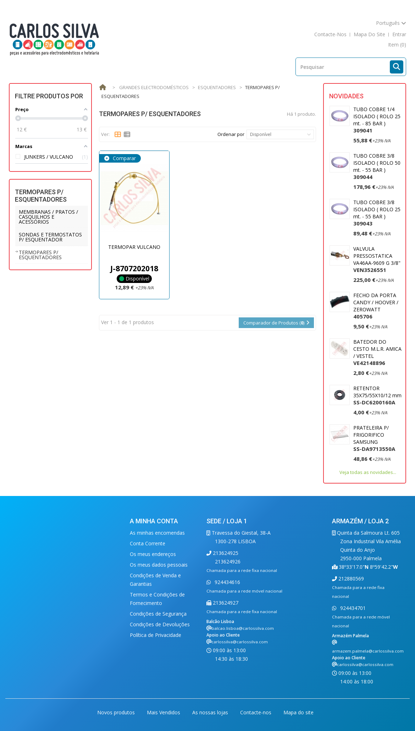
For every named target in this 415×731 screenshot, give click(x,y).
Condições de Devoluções (160, 624)
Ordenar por (230, 134)
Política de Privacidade (155, 635)
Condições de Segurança (158, 613)
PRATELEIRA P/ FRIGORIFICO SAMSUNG (374, 438)
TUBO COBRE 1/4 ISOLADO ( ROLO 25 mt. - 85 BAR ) (376, 120)
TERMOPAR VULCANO (134, 247)
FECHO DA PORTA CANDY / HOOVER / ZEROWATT (375, 306)
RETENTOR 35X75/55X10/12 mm (377, 395)
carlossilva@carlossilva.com (239, 641)
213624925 (224, 553)
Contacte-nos (256, 712)
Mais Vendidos (164, 712)
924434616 (226, 582)
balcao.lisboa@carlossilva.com (242, 628)
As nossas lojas (210, 712)
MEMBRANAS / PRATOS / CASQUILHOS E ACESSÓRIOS (48, 216)
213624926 (227, 561)
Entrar (399, 34)
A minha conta (154, 521)
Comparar (123, 158)
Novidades (346, 96)
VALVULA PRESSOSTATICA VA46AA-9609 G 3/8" (376, 259)
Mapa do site (298, 712)
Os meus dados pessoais (159, 564)
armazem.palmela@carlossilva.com (368, 651)
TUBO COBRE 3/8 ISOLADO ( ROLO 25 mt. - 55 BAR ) (376, 213)
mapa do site (369, 34)
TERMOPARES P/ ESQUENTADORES (40, 255)
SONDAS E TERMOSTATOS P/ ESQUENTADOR (50, 237)
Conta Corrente (147, 543)
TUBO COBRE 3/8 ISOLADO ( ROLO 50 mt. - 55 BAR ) (376, 166)
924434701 (352, 608)
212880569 (350, 578)
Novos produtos (116, 712)
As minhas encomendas (157, 532)
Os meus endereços (153, 554)
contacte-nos (330, 34)
